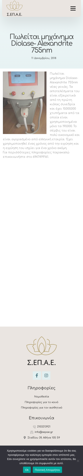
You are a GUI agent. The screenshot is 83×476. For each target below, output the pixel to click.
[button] (73, 8)
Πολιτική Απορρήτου (47, 469)
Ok (27, 469)
